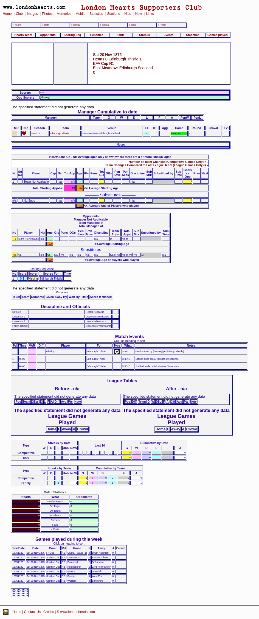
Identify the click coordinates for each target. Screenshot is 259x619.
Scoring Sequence (41, 269)
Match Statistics (55, 492)
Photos (47, 14)
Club (19, 14)
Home (7, 14)
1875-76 (35, 133)
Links (150, 14)
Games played (217, 35)
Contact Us (32, 612)
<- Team (16, 25)
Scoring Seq (72, 35)
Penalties (96, 35)
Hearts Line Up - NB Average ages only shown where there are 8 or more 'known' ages (110, 156)
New (138, 14)
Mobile (80, 14)
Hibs (127, 14)
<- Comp (75, 25)
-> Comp (104, 25)
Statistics (96, 14)
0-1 (146, 133)
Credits (48, 612)
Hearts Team (23, 35)
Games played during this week (68, 539)
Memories (64, 14)
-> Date (132, 25)
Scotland (113, 14)
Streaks (144, 35)
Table (121, 35)
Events (168, 35)
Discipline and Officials (65, 306)
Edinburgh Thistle (59, 133)
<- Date (45, 25)
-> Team (161, 25)
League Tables (121, 380)
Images (32, 14)
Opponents (47, 35)
